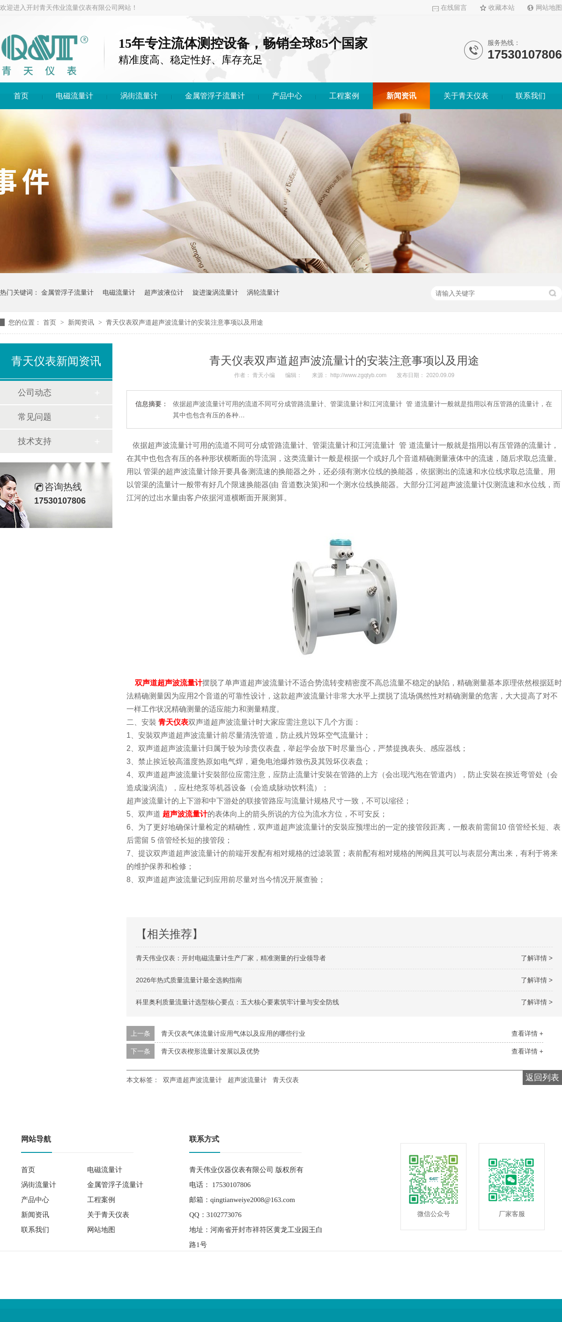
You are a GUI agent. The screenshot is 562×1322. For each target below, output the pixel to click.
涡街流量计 (139, 96)
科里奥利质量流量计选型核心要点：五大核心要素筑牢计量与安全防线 (237, 1002)
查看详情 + (527, 1033)
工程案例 (344, 96)
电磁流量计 (74, 96)
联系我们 (531, 96)
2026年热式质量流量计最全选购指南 (189, 980)
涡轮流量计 (263, 292)
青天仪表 (173, 722)
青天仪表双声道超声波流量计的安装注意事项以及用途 (184, 322)
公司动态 (35, 392)
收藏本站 (501, 7)
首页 (21, 96)
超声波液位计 (164, 292)
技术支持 (35, 441)
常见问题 (35, 417)
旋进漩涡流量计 (215, 292)
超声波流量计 (185, 814)
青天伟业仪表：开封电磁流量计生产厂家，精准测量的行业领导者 (231, 958)
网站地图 (549, 7)
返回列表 (542, 1077)
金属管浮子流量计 (215, 96)
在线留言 (454, 7)
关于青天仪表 (466, 96)
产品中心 (287, 96)
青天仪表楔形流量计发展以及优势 (210, 1051)
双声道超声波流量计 (168, 683)
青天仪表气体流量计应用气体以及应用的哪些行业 (233, 1033)
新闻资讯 (401, 96)
